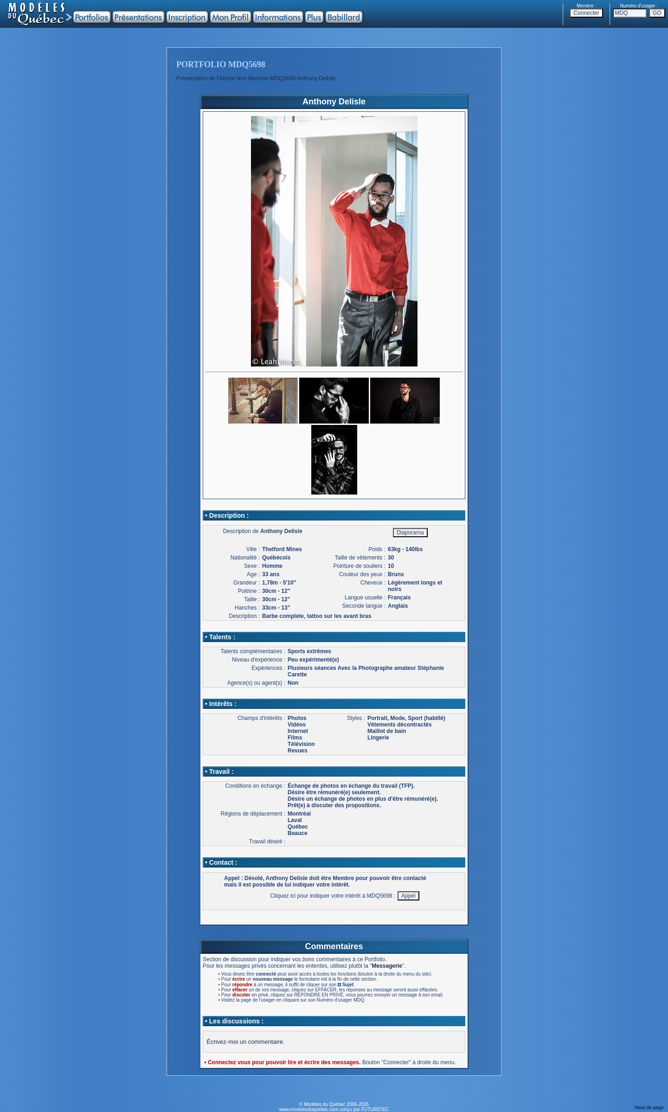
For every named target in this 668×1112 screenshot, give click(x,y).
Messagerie (387, 966)
